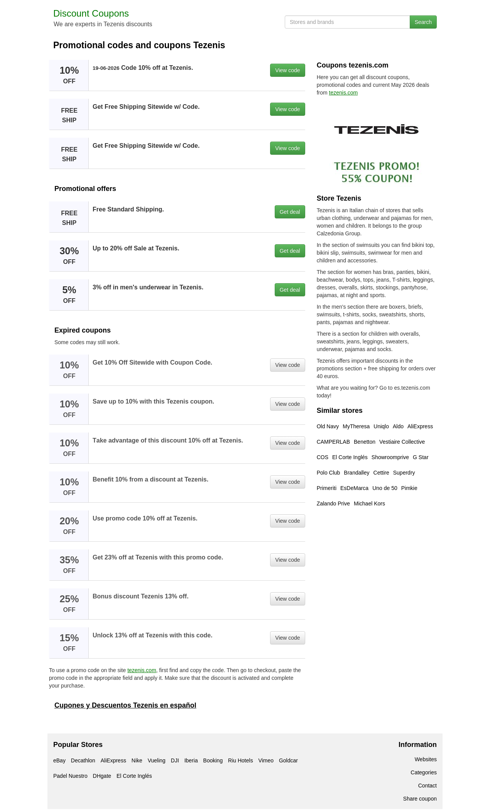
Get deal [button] (290, 212)
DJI (175, 760)
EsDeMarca (354, 488)
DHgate (102, 776)
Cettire (381, 473)
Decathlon (83, 760)
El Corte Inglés (350, 457)
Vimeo (266, 760)
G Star (420, 457)
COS (322, 457)
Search (423, 22)
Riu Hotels (240, 760)
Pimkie (409, 488)
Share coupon (420, 799)
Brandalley (356, 473)
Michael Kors (369, 503)
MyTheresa (356, 426)
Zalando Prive (333, 503)
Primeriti (326, 488)
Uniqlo (381, 426)
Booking (213, 760)
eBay (59, 760)
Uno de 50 (384, 488)
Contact (427, 785)
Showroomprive (390, 457)
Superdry (404, 473)
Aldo (398, 426)
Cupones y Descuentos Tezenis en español (125, 705)
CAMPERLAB (333, 442)
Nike (137, 760)
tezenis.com (141, 670)
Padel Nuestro (70, 776)
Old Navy (328, 426)
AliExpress (420, 426)
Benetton (364, 442)
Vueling (157, 760)
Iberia (191, 760)
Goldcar (288, 760)
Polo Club (328, 473)
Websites (426, 759)
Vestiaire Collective (402, 442)
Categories (424, 772)
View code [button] (287, 70)
